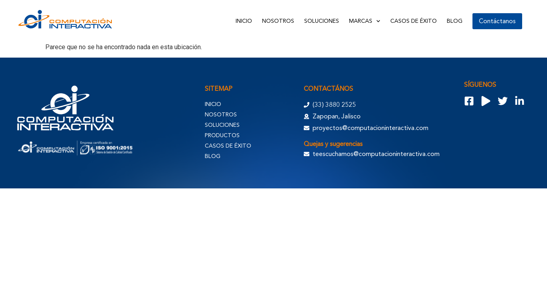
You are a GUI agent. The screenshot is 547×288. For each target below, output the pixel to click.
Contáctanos (497, 21)
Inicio (244, 21)
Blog (454, 21)
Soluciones (321, 21)
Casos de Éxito (413, 21)
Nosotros (278, 21)
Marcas (364, 21)
